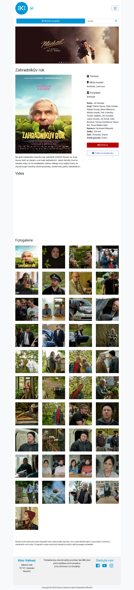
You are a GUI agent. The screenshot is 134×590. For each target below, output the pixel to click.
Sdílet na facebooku (102, 153)
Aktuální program (51, 21)
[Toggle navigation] (115, 8)
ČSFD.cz (103, 145)
